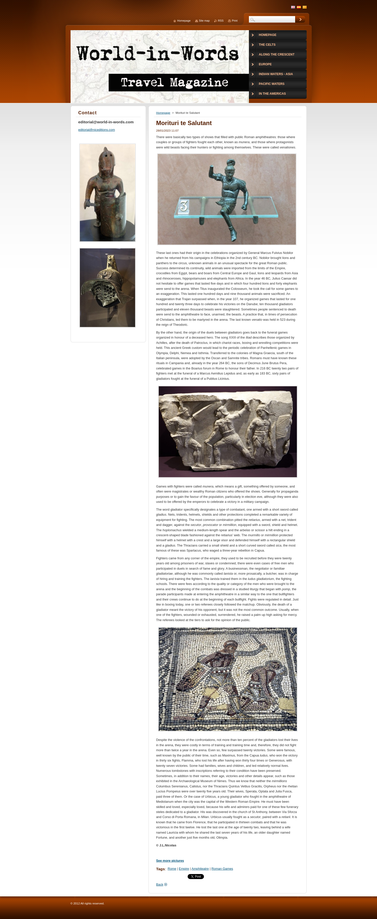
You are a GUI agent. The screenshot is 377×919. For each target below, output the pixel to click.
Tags (160, 869)
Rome (172, 869)
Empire (184, 869)
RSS (221, 20)
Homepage (163, 112)
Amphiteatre (200, 869)
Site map (204, 20)
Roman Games (222, 869)
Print (234, 20)
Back (159, 884)
